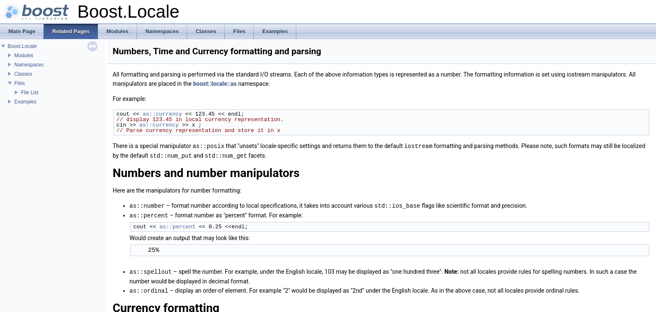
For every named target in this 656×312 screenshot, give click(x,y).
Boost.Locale (22, 46)
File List (29, 92)
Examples (25, 102)
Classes (23, 74)
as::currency (162, 114)
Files (19, 83)
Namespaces (29, 65)
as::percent (177, 225)
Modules (23, 55)
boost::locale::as (215, 83)
